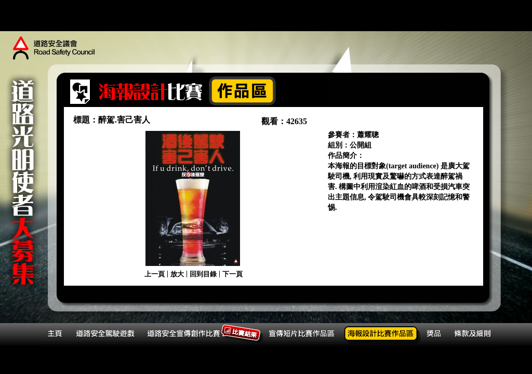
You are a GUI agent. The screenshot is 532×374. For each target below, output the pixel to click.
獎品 (437, 334)
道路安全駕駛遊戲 (107, 334)
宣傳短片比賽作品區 (303, 334)
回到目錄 (203, 274)
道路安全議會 (54, 49)
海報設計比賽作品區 (383, 334)
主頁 (57, 334)
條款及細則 (474, 334)
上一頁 (154, 274)
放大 (177, 274)
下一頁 (232, 274)
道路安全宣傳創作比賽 (203, 334)
